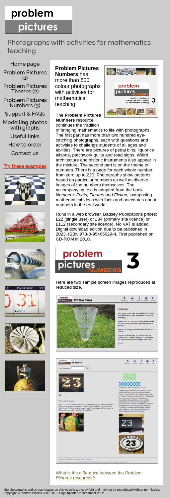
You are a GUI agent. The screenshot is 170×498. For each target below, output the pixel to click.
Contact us (25, 153)
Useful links (25, 136)
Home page (25, 64)
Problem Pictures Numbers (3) (25, 103)
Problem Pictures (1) (25, 75)
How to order (25, 145)
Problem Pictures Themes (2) (25, 89)
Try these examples (25, 166)
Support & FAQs (25, 114)
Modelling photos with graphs (25, 125)
